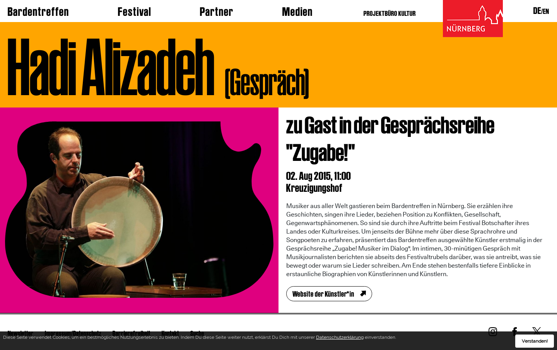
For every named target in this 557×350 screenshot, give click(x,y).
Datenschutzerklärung (340, 338)
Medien (297, 12)
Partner (217, 12)
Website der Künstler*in (323, 294)
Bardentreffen (38, 12)
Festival (134, 12)
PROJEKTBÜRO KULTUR (390, 13)
